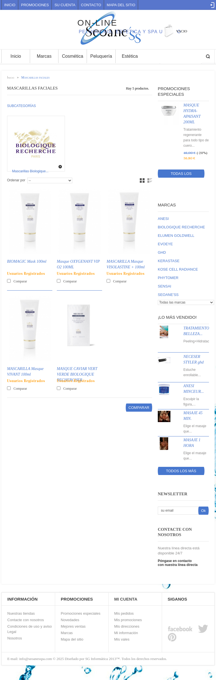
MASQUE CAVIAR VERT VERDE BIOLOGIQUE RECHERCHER (77, 374)
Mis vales (121, 639)
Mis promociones (128, 620)
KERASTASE (168, 261)
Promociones (35, 5)
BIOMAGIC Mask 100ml (26, 261)
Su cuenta (65, 5)
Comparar (20, 281)
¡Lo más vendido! (177, 317)
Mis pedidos (124, 613)
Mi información (126, 633)
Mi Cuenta (125, 599)
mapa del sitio (121, 5)
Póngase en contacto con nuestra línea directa (177, 563)
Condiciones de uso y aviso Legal (29, 629)
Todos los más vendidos (181, 472)
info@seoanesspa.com (35, 659)
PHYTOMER (168, 278)
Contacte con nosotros (25, 620)
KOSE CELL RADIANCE (178, 269)
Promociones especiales (80, 613)
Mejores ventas (73, 626)
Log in (212, 5)
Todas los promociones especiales (181, 174)
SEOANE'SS (168, 295)
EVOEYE (165, 244)
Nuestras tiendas (21, 613)
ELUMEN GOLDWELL (176, 235)
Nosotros (14, 638)
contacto (91, 5)
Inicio (9, 5)
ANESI (163, 219)
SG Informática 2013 (100, 659)
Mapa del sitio (72, 639)
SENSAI (164, 286)
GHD (162, 252)
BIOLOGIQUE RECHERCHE (181, 227)
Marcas (167, 204)
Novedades (70, 620)
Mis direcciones (127, 626)
